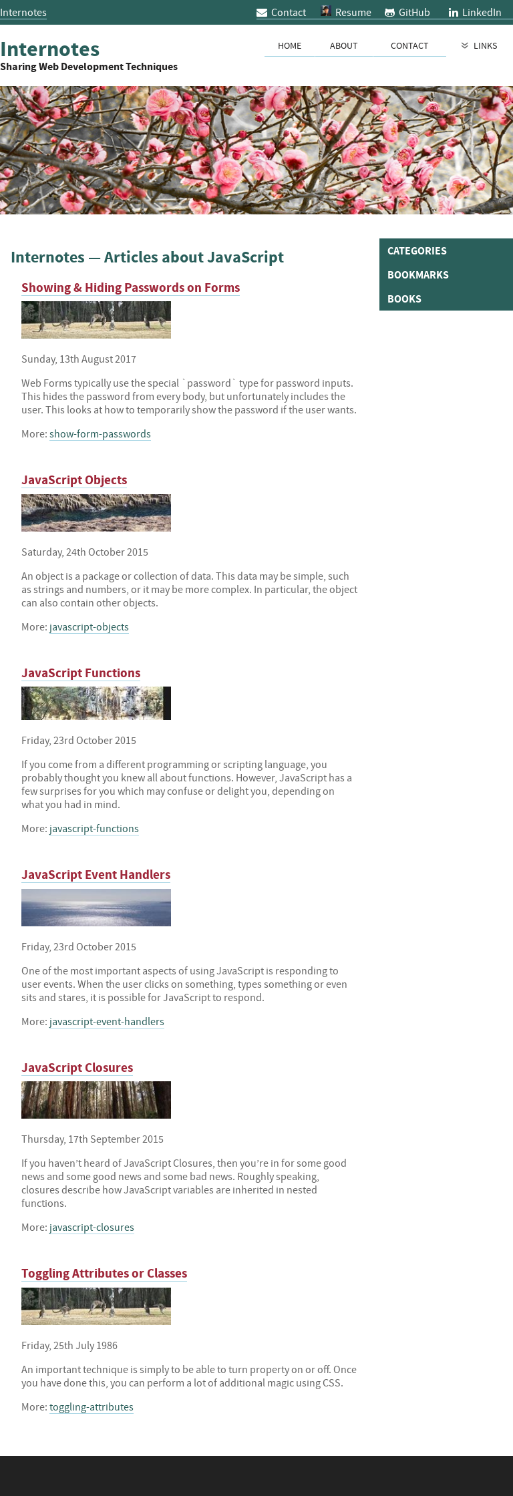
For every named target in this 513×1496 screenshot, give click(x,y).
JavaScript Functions (80, 673)
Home (289, 45)
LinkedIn (475, 12)
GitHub (407, 12)
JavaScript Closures (77, 1067)
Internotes (23, 12)
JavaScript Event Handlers (95, 874)
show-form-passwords (100, 433)
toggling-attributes (91, 1406)
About (344, 45)
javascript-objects (89, 626)
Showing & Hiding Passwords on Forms (130, 287)
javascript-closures (91, 1227)
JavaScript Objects (74, 480)
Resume (353, 12)
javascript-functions (94, 828)
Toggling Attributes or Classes (104, 1273)
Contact (281, 12)
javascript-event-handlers (106, 1021)
